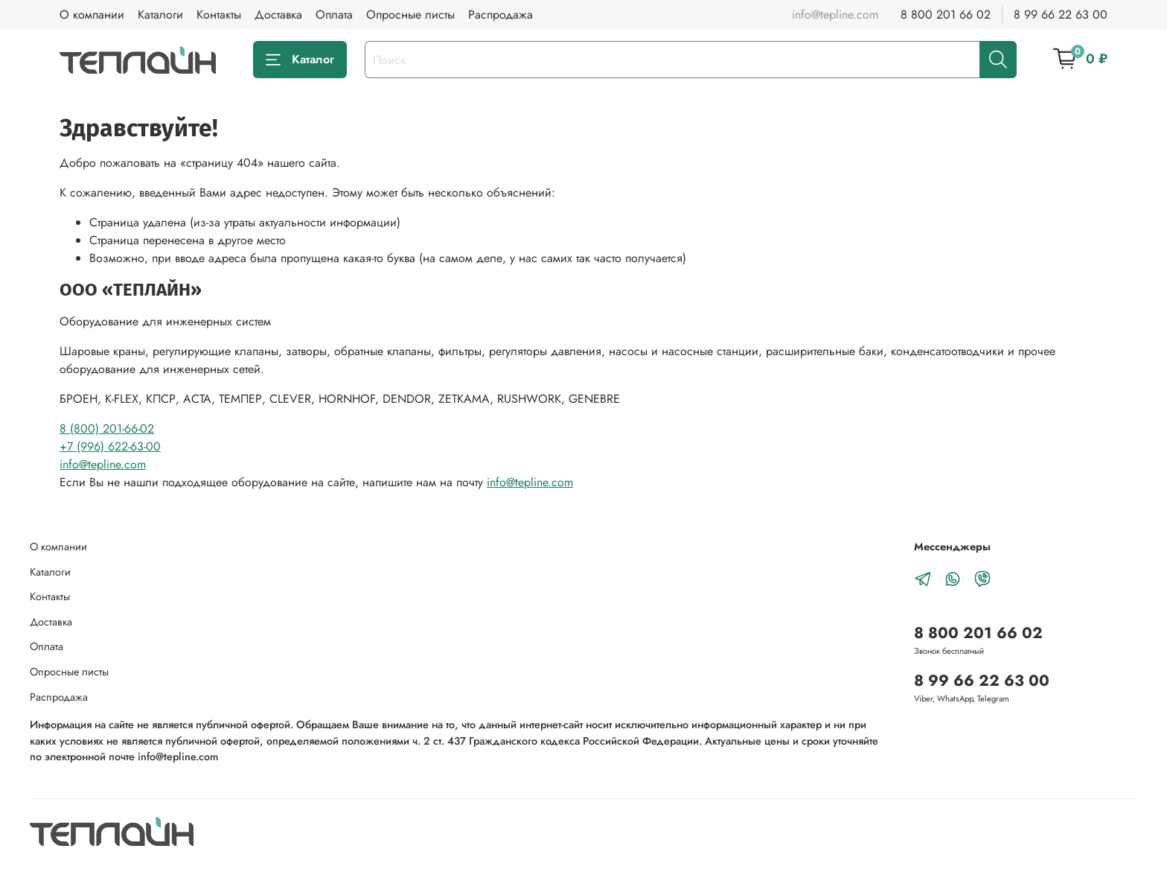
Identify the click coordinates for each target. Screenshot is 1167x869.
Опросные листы (410, 14)
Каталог (300, 59)
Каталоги (160, 14)
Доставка (278, 14)
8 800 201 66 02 (946, 14)
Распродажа (500, 14)
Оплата (334, 14)
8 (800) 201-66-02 (107, 428)
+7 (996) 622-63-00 (110, 446)
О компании (92, 14)
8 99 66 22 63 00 (1060, 14)
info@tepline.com (103, 464)
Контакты (218, 14)
